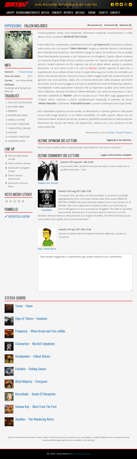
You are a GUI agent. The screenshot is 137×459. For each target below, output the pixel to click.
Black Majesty (23, 381)
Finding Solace (37, 368)
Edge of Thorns (24, 318)
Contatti (115, 12)
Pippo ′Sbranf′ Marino (121, 132)
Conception (22, 343)
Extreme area (55, 5)
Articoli (80, 12)
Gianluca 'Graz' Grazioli (48, 182)
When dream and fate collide (48, 331)
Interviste (33, 12)
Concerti (57, 12)
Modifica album (17, 216)
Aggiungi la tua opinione (119, 140)
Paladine (20, 368)
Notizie (45, 12)
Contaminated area (74, 5)
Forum (91, 12)
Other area (91, 5)
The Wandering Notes (41, 419)
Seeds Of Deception (43, 394)
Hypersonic (13, 25)
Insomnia (42, 318)
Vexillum (20, 419)
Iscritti (103, 12)
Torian (19, 306)
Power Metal (26, 71)
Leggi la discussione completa (115, 155)
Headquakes (22, 356)
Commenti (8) (111, 25)
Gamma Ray (22, 406)
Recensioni (22, 12)
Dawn (29, 306)
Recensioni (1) (94, 25)
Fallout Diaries (41, 356)
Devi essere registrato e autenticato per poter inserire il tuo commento (85, 273)
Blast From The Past (45, 406)
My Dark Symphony (43, 343)
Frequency (21, 331)
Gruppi (10, 12)
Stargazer (41, 381)
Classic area (41, 5)
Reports (68, 12)
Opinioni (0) (125, 25)
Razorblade (21, 394)
